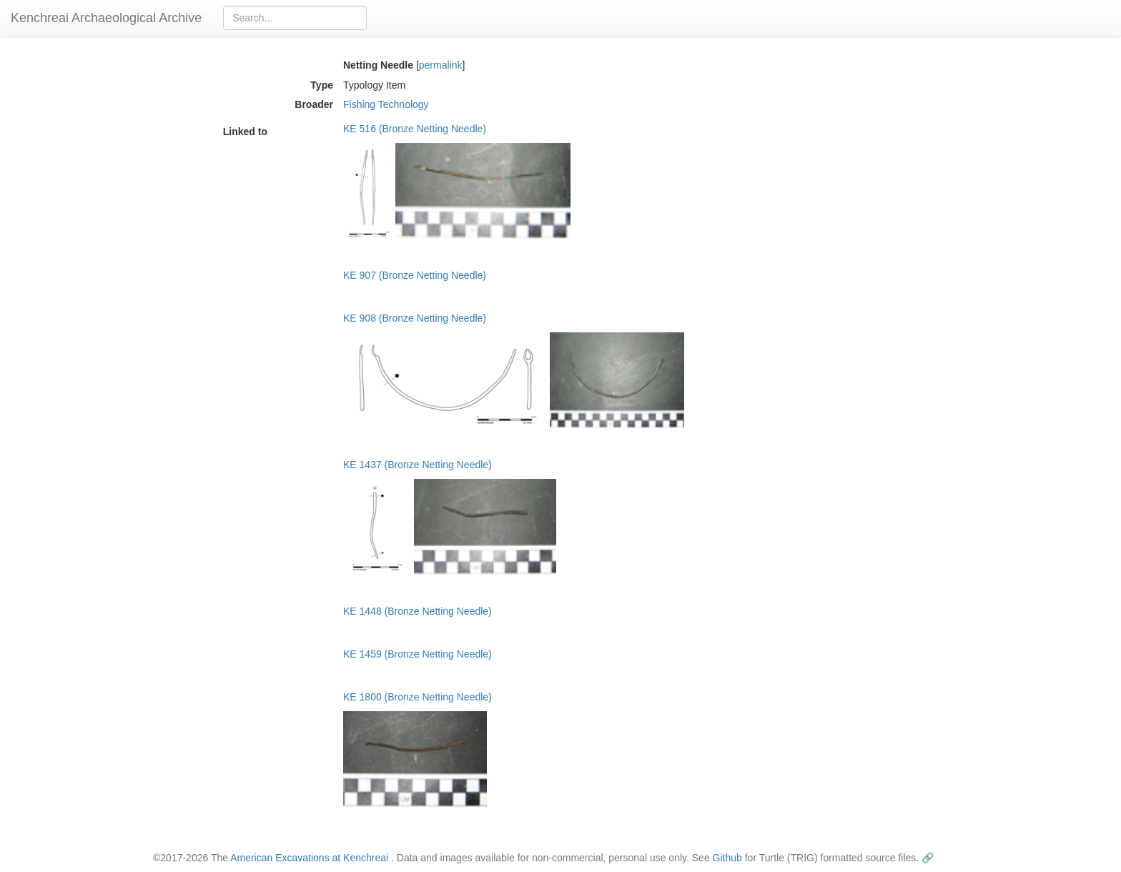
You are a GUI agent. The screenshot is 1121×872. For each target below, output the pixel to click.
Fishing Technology (386, 104)
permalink (441, 65)
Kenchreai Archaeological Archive (106, 18)
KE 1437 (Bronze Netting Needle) (417, 464)
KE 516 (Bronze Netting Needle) (414, 128)
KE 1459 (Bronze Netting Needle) (417, 654)
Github (727, 857)
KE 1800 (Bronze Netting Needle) (417, 697)
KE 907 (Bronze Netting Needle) (414, 275)
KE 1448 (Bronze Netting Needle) (417, 611)
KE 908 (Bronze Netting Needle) (414, 318)
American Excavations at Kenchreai (309, 857)
